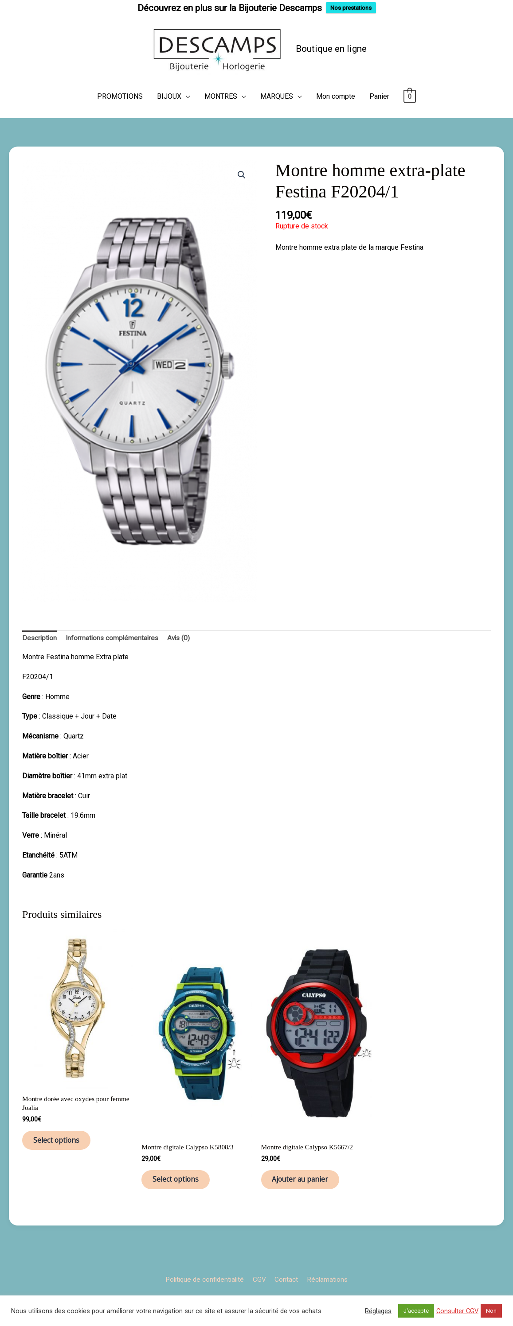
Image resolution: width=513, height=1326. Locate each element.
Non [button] (491, 1310)
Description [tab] (40, 655)
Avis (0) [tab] (183, 655)
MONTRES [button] (220, 113)
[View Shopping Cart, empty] (409, 113)
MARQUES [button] (276, 113)
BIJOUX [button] (169, 113)
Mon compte (335, 113)
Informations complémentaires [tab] (114, 655)
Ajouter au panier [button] (306, 1199)
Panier (379, 113)
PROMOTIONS (120, 113)
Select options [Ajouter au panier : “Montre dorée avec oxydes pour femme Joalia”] (61, 1160)
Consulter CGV (457, 1311)
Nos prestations (351, 7)
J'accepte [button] (416, 1310)
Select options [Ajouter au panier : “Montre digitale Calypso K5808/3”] (180, 1199)
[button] (242, 192)
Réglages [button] (378, 1311)
